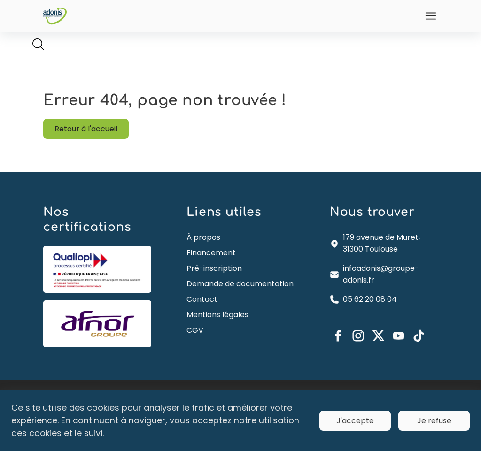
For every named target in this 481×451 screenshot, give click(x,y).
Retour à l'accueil (87, 129)
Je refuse (434, 420)
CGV (195, 344)
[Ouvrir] (429, 16)
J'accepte (355, 420)
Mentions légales (218, 328)
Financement (211, 255)
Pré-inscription (214, 270)
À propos (204, 239)
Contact (202, 313)
